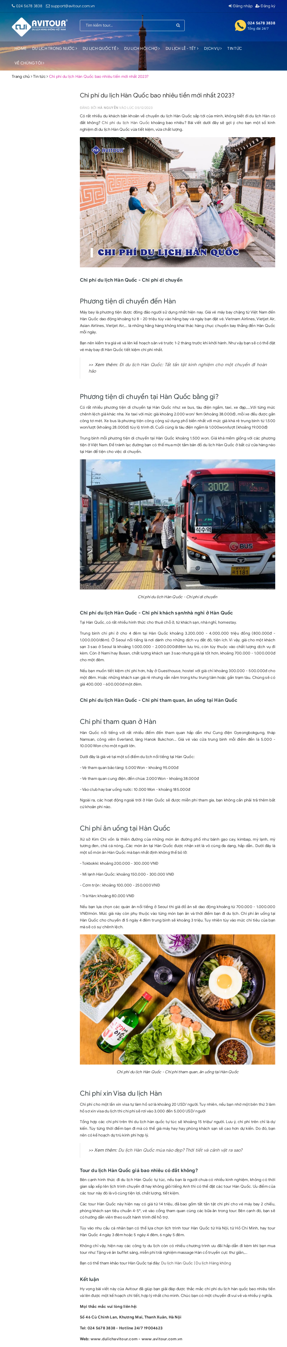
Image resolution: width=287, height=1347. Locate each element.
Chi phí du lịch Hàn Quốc (126, 122)
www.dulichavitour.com (114, 1339)
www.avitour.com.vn (162, 1339)
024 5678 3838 (29, 6)
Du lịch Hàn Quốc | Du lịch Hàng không (196, 1263)
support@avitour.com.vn (73, 6)
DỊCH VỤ (213, 48)
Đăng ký (265, 6)
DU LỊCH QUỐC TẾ (101, 48)
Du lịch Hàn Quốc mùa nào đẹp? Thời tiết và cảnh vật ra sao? (180, 1150)
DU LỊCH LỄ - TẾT (182, 48)
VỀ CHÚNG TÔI (30, 63)
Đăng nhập (241, 6)
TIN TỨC (234, 48)
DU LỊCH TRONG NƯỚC (54, 48)
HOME (21, 48)
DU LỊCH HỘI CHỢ (142, 48)
